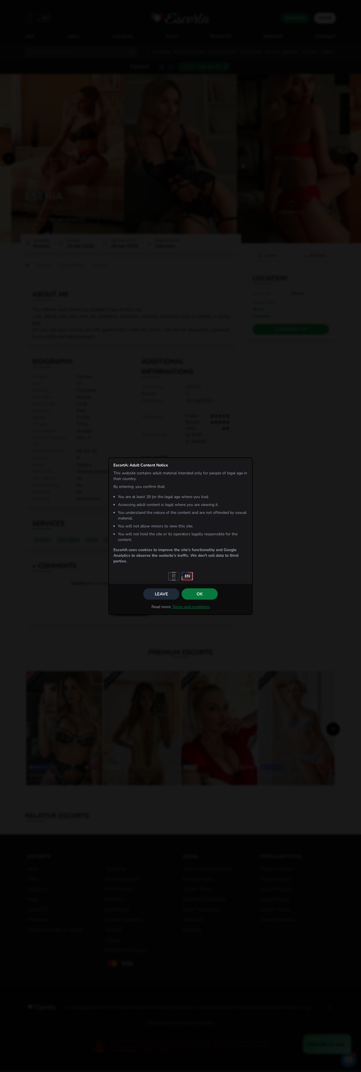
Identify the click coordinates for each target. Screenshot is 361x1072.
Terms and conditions (191, 607)
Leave (161, 594)
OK (200, 594)
